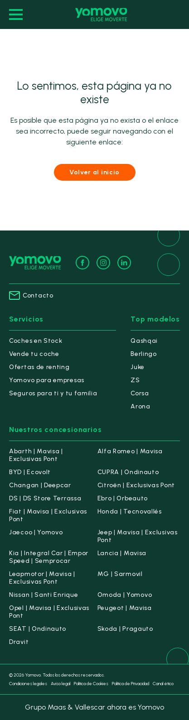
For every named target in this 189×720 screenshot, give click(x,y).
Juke (138, 367)
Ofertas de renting (39, 367)
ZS (135, 380)
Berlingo (144, 354)
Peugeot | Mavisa (124, 608)
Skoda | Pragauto (125, 629)
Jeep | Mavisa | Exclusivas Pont (137, 536)
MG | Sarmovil (120, 574)
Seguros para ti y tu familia (53, 393)
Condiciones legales (28, 683)
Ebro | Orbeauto (122, 498)
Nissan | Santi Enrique (43, 595)
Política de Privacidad (130, 683)
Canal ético (163, 683)
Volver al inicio (94, 172)
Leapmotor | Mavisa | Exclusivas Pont (42, 578)
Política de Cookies (91, 683)
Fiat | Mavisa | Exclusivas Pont (48, 515)
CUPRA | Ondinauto (128, 472)
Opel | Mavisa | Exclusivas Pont (49, 611)
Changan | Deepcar (40, 485)
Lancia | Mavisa (122, 553)
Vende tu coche (34, 354)
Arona (140, 406)
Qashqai (144, 341)
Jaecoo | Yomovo (36, 532)
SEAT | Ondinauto (37, 629)
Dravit (19, 642)
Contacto (31, 295)
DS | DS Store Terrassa (45, 498)
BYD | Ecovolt (30, 472)
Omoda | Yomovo (124, 595)
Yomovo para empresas (46, 380)
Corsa (140, 393)
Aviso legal (60, 683)
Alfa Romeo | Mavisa (130, 451)
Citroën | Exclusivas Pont (136, 485)
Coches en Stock (36, 341)
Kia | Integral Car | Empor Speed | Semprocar (48, 557)
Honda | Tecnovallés (129, 511)
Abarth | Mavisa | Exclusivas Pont (36, 455)
